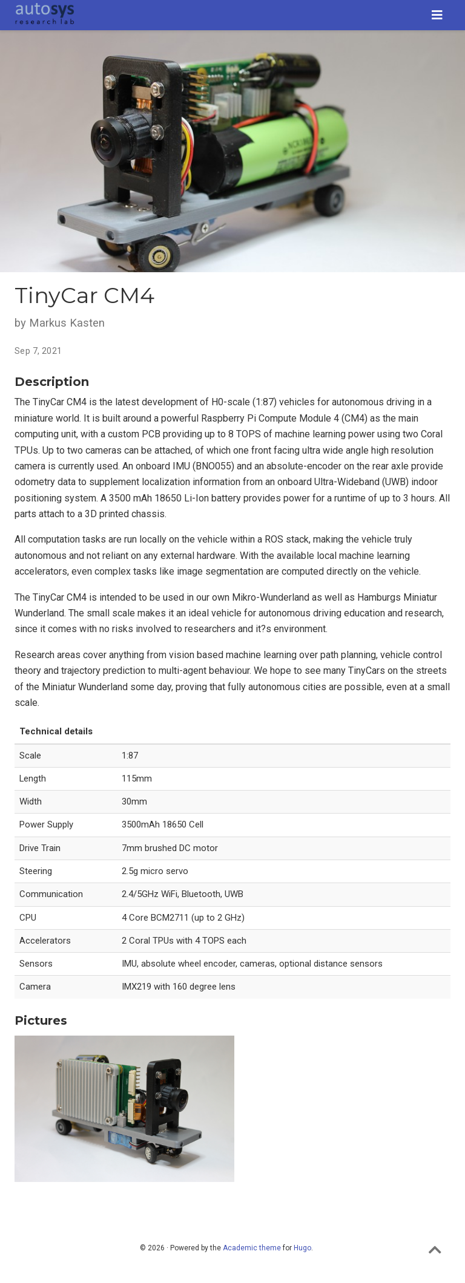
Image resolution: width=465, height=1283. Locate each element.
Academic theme (252, 1248)
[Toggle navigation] (437, 15)
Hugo (302, 1248)
